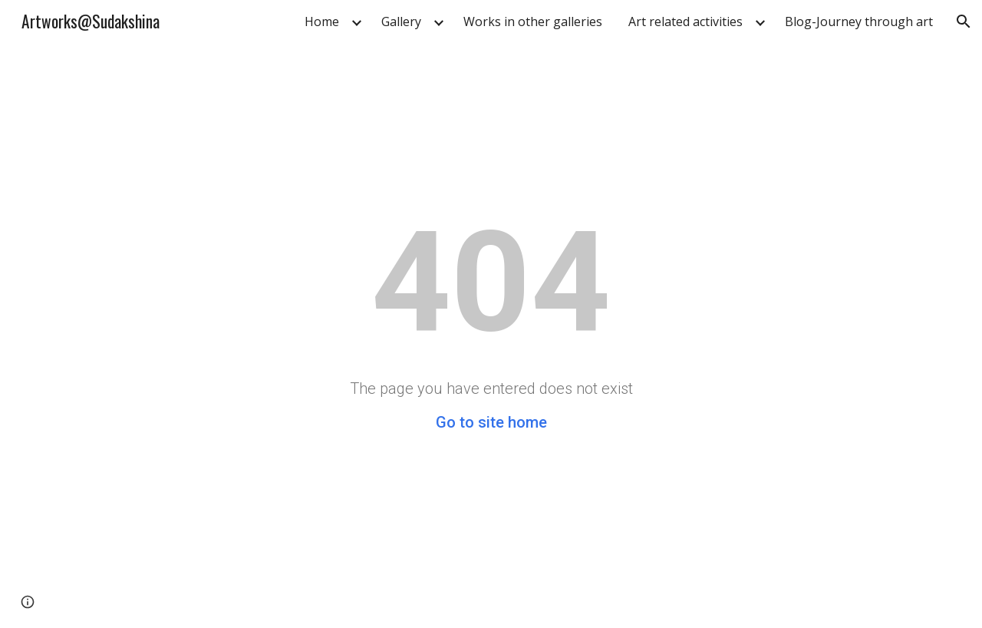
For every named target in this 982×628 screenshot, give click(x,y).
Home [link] (322, 21)
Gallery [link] (401, 21)
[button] (963, 21)
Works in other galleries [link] (532, 21)
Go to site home (491, 422)
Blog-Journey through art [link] (859, 21)
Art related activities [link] (685, 21)
